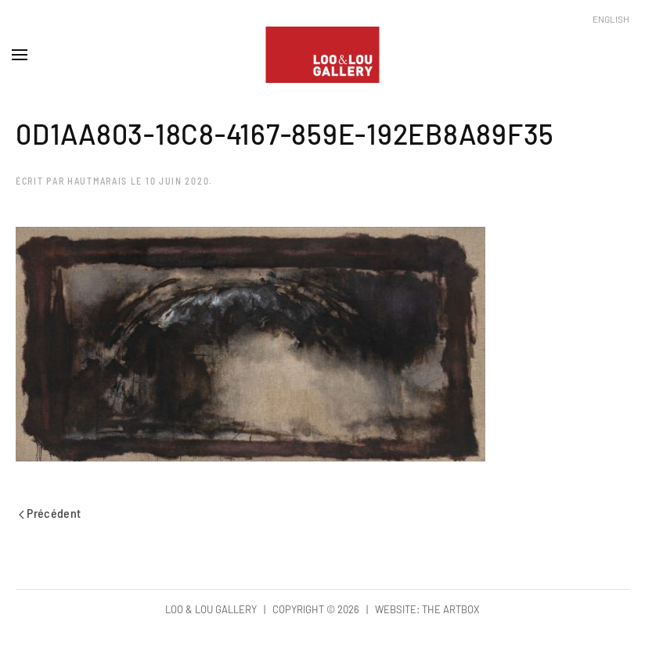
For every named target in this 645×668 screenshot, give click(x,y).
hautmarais (97, 180)
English (611, 18)
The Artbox (451, 609)
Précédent (50, 512)
